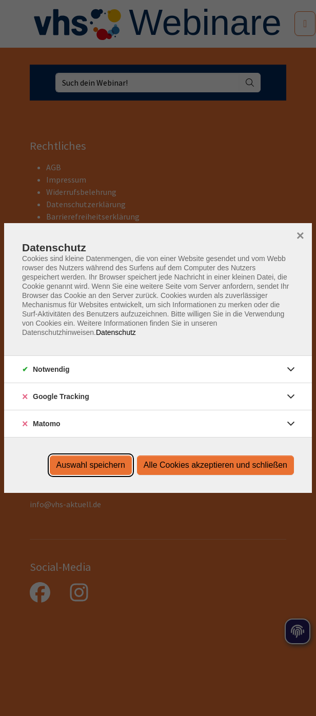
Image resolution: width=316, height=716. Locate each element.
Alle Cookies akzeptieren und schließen (215, 465)
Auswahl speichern (90, 465)
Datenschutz (116, 332)
